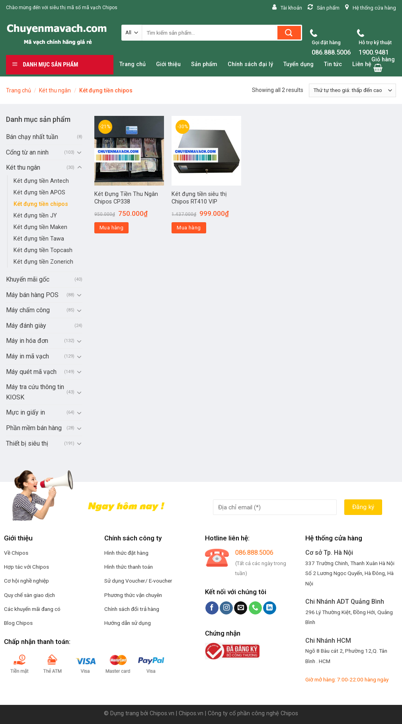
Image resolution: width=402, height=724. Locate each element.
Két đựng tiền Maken (40, 227)
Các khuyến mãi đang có (32, 609)
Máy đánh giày (26, 325)
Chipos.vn (162, 713)
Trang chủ (18, 90)
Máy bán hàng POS (32, 295)
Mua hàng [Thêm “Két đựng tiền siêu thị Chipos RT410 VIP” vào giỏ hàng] (189, 228)
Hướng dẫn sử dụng (127, 623)
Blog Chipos (18, 623)
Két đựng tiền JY (35, 215)
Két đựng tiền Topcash (43, 250)
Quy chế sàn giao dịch (29, 595)
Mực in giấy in (25, 412)
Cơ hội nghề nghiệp (26, 580)
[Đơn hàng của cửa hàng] (352, 90)
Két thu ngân (55, 90)
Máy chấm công (28, 310)
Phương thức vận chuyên (133, 595)
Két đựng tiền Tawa (39, 238)
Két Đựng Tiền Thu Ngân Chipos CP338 (126, 198)
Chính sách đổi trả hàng (131, 609)
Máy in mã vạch (27, 356)
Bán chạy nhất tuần (32, 137)
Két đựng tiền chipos (41, 204)
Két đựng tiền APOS (39, 192)
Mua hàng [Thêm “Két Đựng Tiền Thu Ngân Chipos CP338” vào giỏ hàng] (111, 228)
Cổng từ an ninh (27, 152)
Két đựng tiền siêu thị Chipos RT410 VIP (199, 198)
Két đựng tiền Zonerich (43, 261)
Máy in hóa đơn (27, 340)
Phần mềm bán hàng (34, 428)
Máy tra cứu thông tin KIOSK (35, 392)
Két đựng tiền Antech (41, 181)
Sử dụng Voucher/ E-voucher (138, 580)
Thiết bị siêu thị (27, 443)
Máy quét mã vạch (31, 372)
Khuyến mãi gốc (27, 279)
